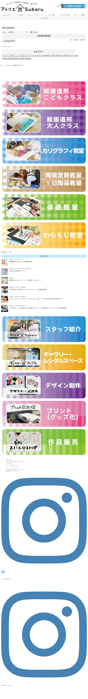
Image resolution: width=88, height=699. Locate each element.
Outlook (16, 59)
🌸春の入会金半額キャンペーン (18, 271)
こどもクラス (18, 56)
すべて (72, 55)
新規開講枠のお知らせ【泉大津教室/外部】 (21, 261)
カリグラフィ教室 (8, 56)
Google (10, 59)
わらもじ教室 (45, 56)
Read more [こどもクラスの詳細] (7, 46)
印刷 (76, 56)
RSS (5, 58)
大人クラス (60, 56)
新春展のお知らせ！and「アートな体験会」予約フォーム (25, 280)
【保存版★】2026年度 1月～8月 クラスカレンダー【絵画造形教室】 (28, 289)
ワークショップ (35, 56)
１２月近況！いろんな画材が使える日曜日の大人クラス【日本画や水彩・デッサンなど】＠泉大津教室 (37, 308)
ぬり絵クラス (26, 56)
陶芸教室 (67, 56)
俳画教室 (53, 56)
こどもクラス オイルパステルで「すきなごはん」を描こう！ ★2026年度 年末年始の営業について (36, 298)
